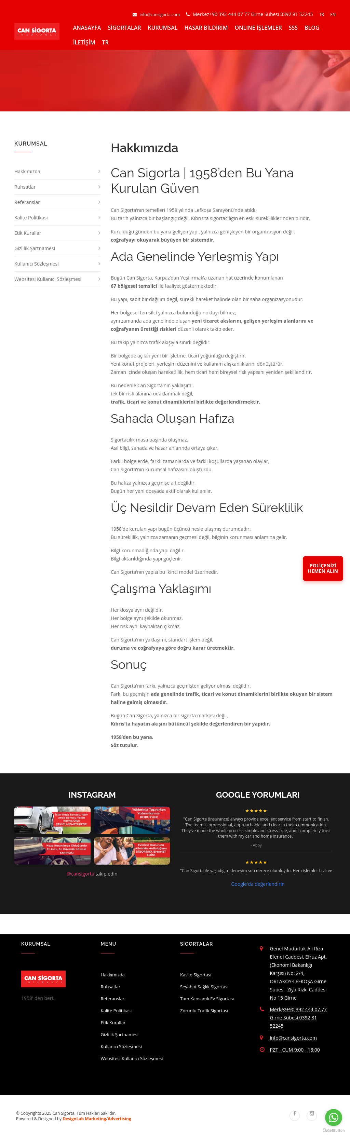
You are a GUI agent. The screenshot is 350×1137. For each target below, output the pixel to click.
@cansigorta (80, 873)
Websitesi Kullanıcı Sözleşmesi (47, 279)
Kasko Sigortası (195, 975)
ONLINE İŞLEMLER (258, 27)
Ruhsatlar (25, 187)
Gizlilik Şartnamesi (34, 248)
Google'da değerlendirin (258, 884)
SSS (293, 27)
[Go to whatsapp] (333, 1117)
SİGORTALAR (124, 27)
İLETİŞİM (84, 42)
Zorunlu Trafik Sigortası (204, 1010)
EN (333, 14)
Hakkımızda (27, 171)
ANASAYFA (87, 27)
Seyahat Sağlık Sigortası (204, 987)
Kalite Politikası (31, 217)
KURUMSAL (163, 27)
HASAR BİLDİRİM (206, 27)
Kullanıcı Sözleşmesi (36, 263)
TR (322, 14)
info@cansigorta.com (157, 14)
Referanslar (27, 202)
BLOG (312, 27)
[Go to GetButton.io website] (334, 1130)
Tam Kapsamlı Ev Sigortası (207, 999)
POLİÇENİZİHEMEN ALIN (323, 568)
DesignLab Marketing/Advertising (97, 1119)
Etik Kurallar (27, 233)
